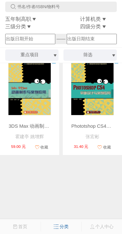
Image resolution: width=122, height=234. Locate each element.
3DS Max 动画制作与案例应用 (41, 126)
